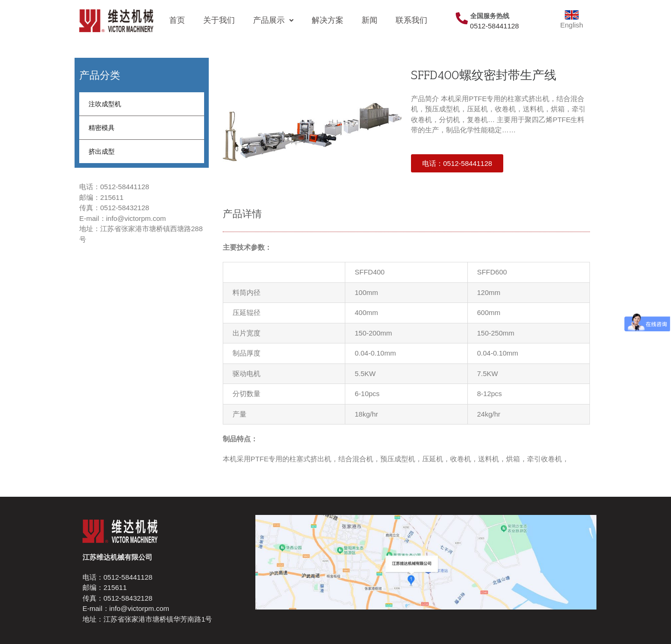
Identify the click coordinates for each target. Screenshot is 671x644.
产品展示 (273, 20)
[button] (457, 163)
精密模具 (102, 127)
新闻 (369, 20)
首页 (177, 20)
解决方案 (327, 20)
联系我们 (411, 20)
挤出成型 (102, 151)
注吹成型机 (105, 104)
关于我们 (219, 20)
